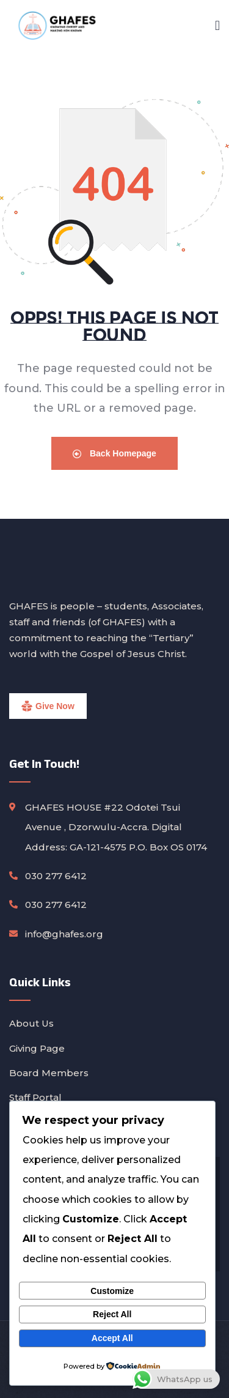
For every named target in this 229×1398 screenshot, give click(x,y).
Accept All (112, 1338)
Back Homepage (114, 453)
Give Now (55, 706)
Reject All (112, 1314)
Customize (112, 1291)
